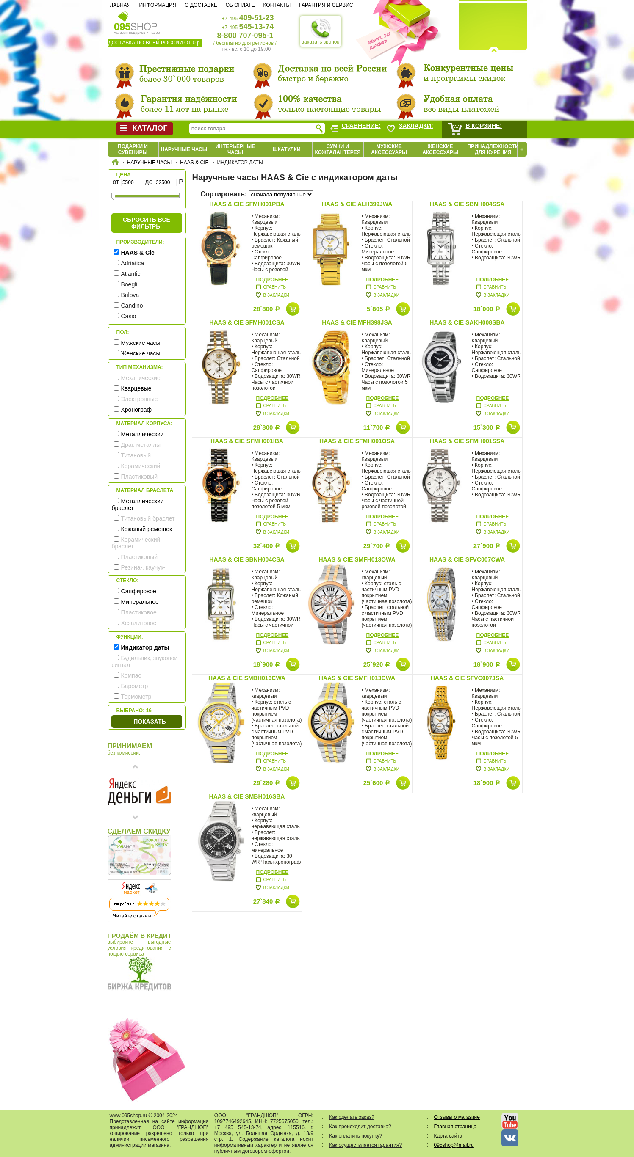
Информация (158, 5)
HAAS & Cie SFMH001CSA (246, 322)
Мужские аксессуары (389, 149)
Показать (149, 721)
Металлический (142, 434)
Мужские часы (141, 342)
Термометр (136, 696)
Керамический (141, 466)
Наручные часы (184, 149)
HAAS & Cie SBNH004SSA (467, 204)
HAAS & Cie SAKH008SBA (466, 322)
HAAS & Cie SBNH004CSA (246, 559)
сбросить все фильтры (146, 223)
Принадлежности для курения (493, 149)
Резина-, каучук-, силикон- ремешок (139, 571)
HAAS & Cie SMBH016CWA (246, 678)
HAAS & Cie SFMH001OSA (357, 441)
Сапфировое (138, 591)
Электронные (139, 399)
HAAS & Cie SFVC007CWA (467, 559)
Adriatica (132, 263)
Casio (128, 316)
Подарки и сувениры (133, 149)
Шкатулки (286, 149)
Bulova (130, 295)
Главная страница (455, 1126)
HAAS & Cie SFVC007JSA (467, 678)
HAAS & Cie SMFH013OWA (356, 559)
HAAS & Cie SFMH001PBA (246, 204)
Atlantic (131, 273)
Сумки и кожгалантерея (338, 149)
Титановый (136, 455)
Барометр (134, 686)
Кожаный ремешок (146, 529)
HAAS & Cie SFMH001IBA (246, 441)
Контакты (277, 5)
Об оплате (240, 5)
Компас (131, 675)
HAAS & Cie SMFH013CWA (357, 678)
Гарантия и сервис (326, 5)
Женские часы (141, 353)
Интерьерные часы (235, 149)
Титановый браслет (148, 518)
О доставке (201, 5)
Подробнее (272, 280)
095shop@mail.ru (454, 1145)
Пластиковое (139, 612)
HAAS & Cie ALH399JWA (357, 204)
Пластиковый (139, 476)
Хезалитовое (139, 623)
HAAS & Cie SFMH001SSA (467, 441)
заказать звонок (320, 31)
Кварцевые (136, 388)
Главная (119, 5)
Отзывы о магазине (457, 1117)
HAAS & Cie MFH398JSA (357, 322)
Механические (141, 378)
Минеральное (140, 601)
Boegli (129, 284)
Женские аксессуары (440, 149)
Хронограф (136, 409)
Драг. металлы (141, 444)
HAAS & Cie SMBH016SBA (247, 796)
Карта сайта (448, 1136)
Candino (132, 305)
